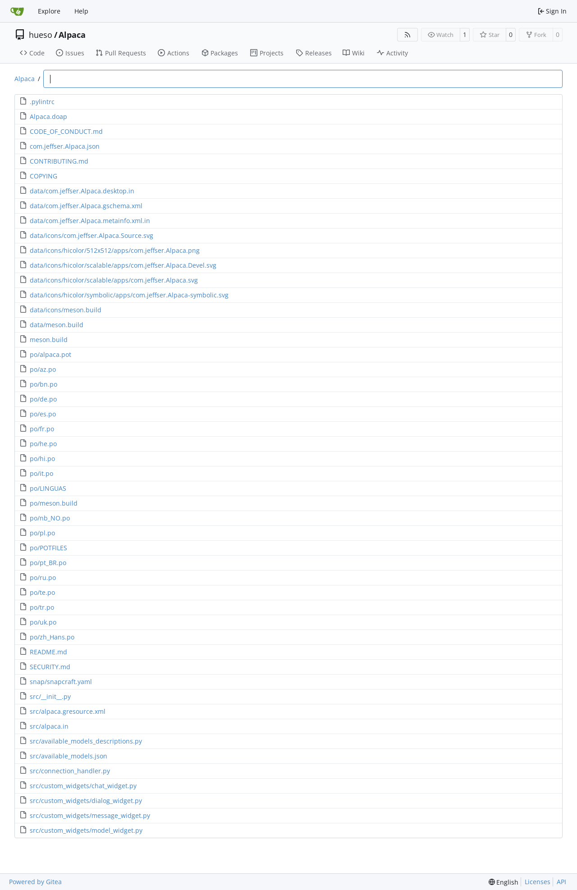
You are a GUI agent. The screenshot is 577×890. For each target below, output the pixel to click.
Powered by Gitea (35, 881)
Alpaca (72, 34)
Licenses (537, 881)
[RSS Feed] (407, 34)
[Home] (17, 11)
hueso (40, 34)
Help (81, 11)
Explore (49, 11)
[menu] (504, 882)
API (561, 881)
